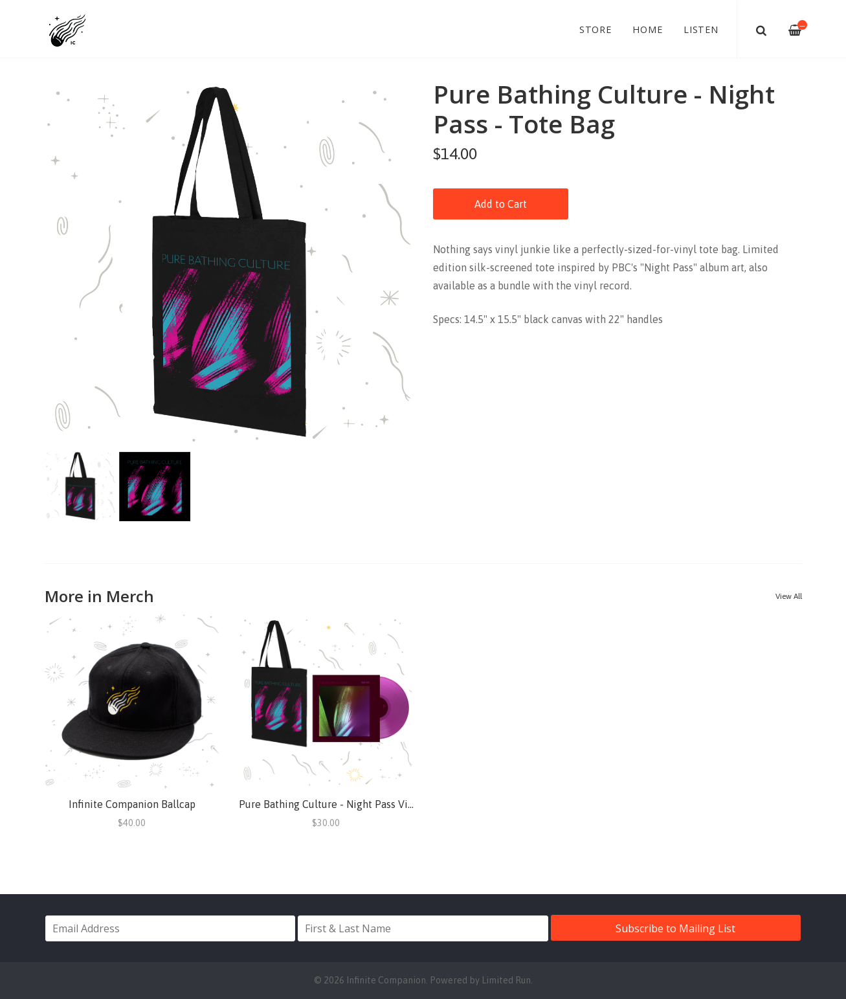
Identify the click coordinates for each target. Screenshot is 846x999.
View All (788, 596)
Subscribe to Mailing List (675, 928)
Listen (701, 29)
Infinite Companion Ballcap (132, 804)
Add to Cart (500, 204)
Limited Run (506, 980)
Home (647, 29)
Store (595, 29)
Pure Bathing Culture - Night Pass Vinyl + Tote (346, 804)
